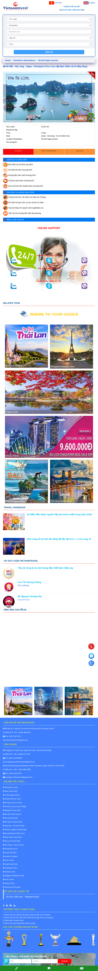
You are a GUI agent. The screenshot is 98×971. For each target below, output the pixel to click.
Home (9, 60)
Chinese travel (9, 872)
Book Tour (79, 151)
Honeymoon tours (10, 849)
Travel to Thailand (10, 856)
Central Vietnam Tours (12, 799)
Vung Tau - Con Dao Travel (13, 826)
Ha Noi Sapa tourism (48, 60)
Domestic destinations (25, 60)
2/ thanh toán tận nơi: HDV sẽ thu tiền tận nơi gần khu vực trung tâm (28, 918)
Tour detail (18, 151)
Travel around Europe (11, 887)
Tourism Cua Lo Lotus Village (14, 806)
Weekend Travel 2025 (12, 810)
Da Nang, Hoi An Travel (12, 803)
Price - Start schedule (49, 151)
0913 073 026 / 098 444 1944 (71, 10)
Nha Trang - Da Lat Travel (13, 845)
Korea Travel (8, 860)
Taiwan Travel (9, 883)
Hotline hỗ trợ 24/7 (72, 6)
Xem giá (49, 52)
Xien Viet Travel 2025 (11, 841)
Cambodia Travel (10, 868)
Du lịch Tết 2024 (9, 853)
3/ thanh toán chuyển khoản (13, 920)
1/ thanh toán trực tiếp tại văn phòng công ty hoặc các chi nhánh (26, 915)
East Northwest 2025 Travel (14, 833)
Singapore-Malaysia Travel (13, 876)
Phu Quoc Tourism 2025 (12, 822)
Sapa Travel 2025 (10, 791)
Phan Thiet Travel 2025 (12, 837)
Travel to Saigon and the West (15, 829)
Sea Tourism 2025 (10, 818)
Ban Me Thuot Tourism (12, 814)
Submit (64, 961)
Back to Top (97, 957)
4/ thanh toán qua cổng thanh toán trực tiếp (19, 923)
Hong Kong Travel (10, 864)
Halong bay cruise (10, 787)
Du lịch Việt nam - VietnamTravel (22, 896)
